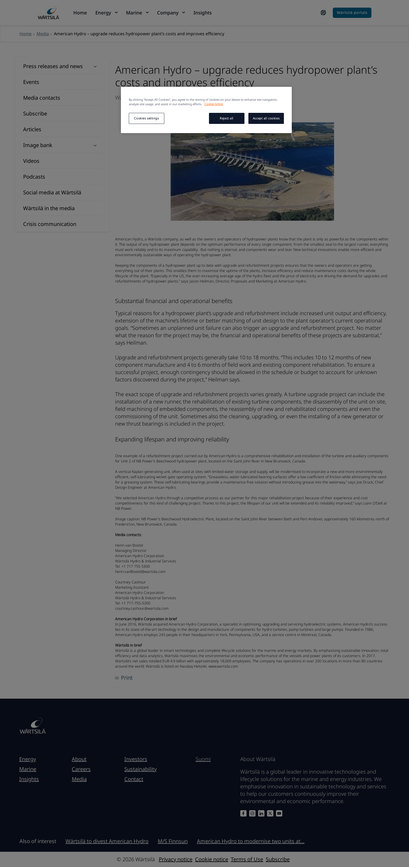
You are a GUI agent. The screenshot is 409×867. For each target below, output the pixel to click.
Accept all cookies (266, 118)
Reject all (226, 118)
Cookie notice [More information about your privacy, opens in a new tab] (213, 104)
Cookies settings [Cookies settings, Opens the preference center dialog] (146, 118)
